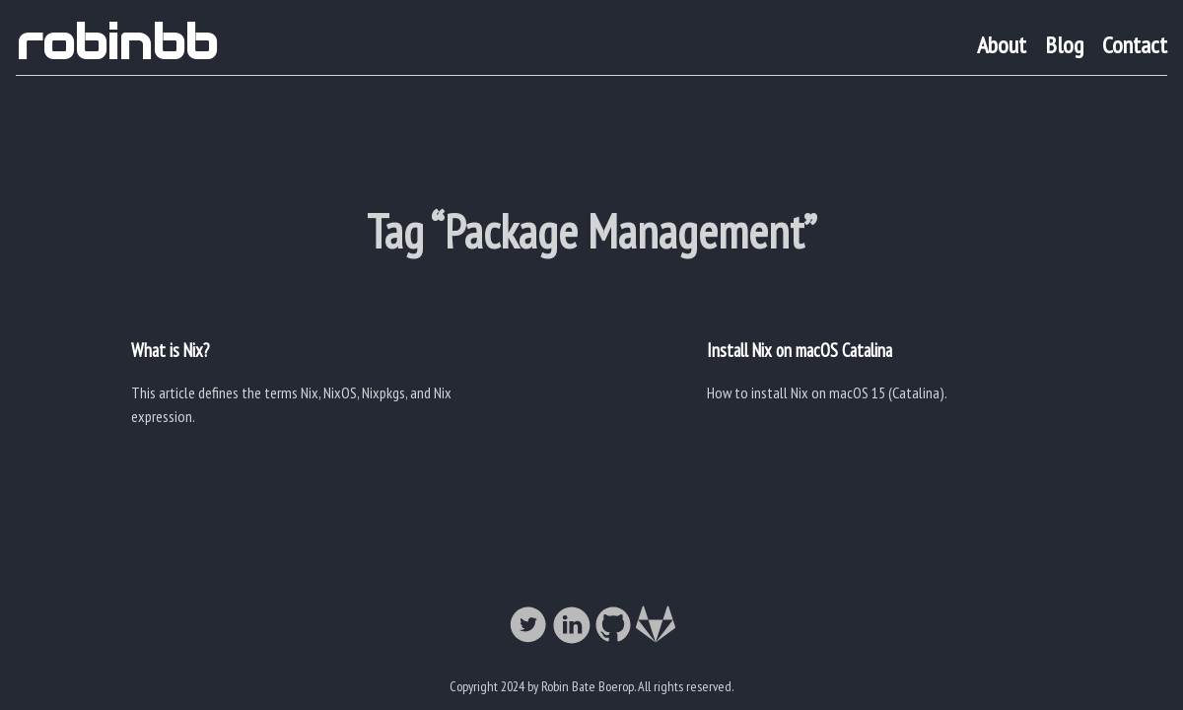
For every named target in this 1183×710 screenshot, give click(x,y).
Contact (1134, 45)
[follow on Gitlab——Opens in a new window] (655, 625)
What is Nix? (170, 350)
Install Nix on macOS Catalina (799, 350)
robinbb (116, 42)
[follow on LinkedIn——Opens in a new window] (571, 625)
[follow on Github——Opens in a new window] (613, 625)
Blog (1064, 45)
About (1001, 45)
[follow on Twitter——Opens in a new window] (528, 625)
